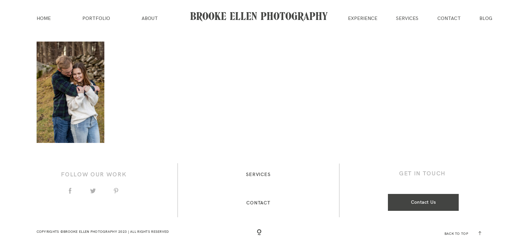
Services (407, 18)
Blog (485, 18)
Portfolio (96, 18)
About (150, 18)
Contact (449, 18)
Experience (362, 18)
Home (44, 18)
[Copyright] (259, 232)
